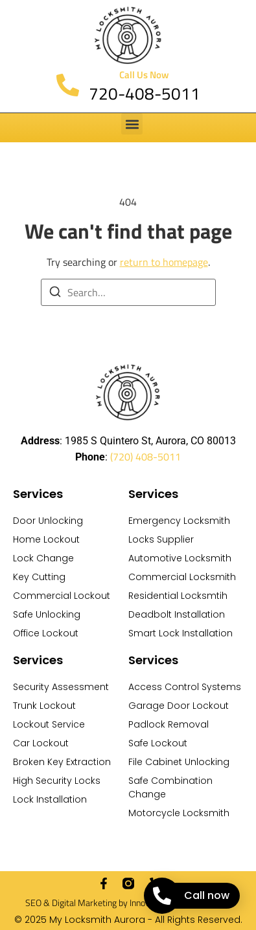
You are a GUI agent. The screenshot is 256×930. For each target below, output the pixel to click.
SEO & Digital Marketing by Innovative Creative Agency (128, 902)
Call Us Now (144, 74)
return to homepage (164, 262)
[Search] (55, 293)
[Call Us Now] (67, 85)
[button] (132, 124)
